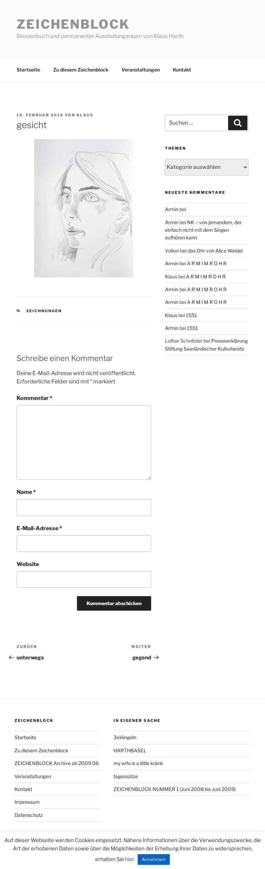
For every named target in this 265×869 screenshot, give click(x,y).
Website (28, 564)
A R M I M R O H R (207, 263)
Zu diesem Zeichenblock (80, 70)
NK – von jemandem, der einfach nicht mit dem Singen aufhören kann (203, 230)
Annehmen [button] (154, 859)
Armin (171, 209)
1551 (191, 315)
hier (129, 859)
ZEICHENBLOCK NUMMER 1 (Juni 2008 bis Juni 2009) (175, 789)
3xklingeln (125, 737)
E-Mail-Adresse (39, 528)
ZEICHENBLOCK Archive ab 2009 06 (56, 763)
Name (26, 492)
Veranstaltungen (140, 70)
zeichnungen (44, 310)
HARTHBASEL (130, 750)
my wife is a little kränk (138, 763)
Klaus (85, 115)
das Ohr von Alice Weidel (215, 251)
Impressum (27, 802)
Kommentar (34, 398)
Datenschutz (28, 815)
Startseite (28, 70)
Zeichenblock (73, 24)
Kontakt (182, 70)
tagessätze (126, 776)
